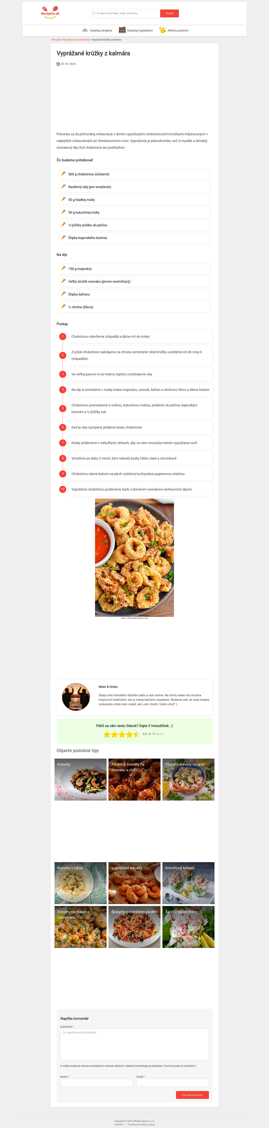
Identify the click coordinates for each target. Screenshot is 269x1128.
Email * (140, 1076)
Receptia (56, 39)
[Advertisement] (135, 95)
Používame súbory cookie (141, 1124)
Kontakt (119, 1124)
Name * (64, 1076)
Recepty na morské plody (76, 39)
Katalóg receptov (97, 29)
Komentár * (67, 1026)
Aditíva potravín (173, 29)
